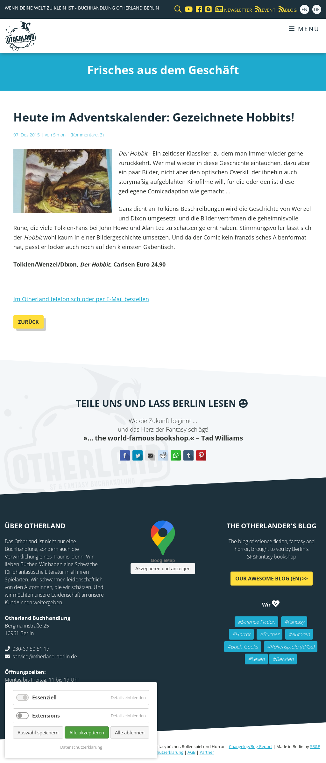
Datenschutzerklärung (162, 752)
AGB (191, 752)
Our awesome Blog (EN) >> (271, 578)
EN (304, 9)
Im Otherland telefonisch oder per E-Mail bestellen (81, 299)
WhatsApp (176, 455)
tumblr (188, 455)
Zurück (28, 321)
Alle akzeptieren (86, 732)
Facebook (125, 455)
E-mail (150, 455)
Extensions (46, 715)
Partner (207, 752)
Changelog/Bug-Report (250, 746)
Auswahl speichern (38, 732)
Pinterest (201, 455)
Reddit (163, 455)
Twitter (137, 455)
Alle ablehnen (130, 732)
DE (317, 9)
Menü (304, 28)
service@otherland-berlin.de (44, 656)
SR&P (315, 746)
